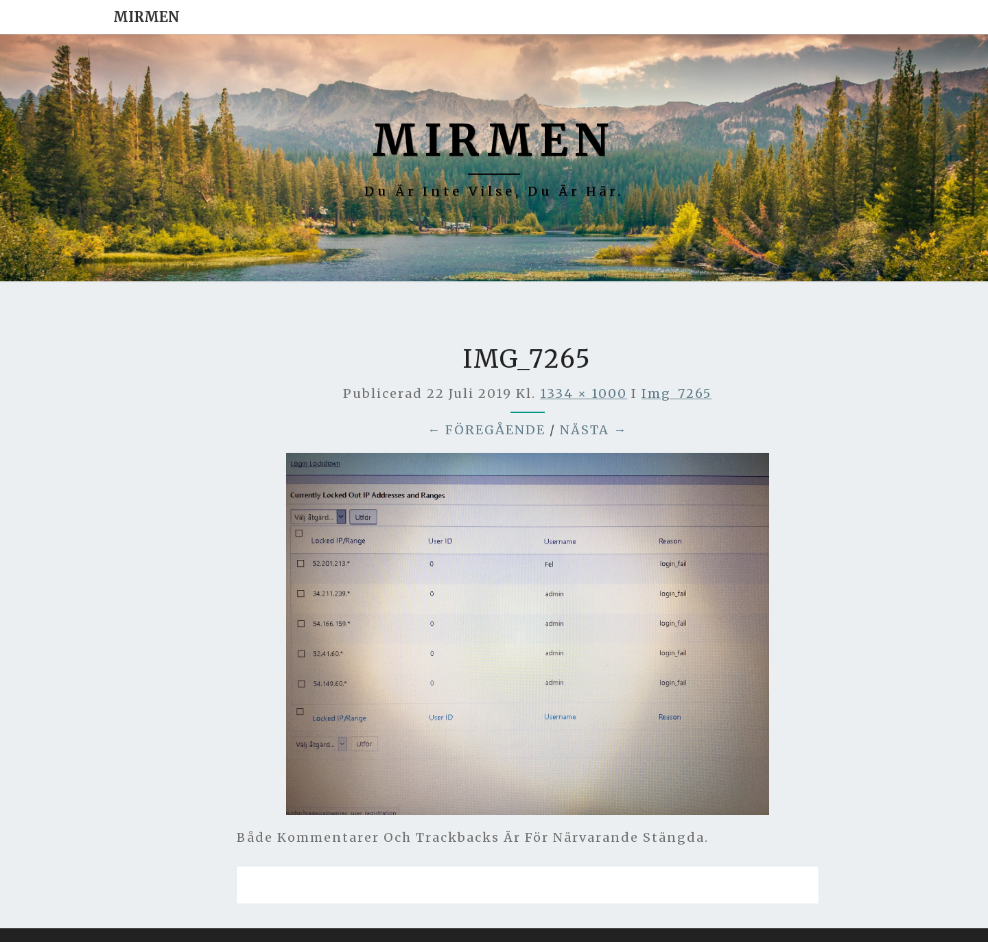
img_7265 (676, 393)
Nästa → (593, 430)
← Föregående (486, 430)
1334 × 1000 (583, 393)
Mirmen (146, 16)
